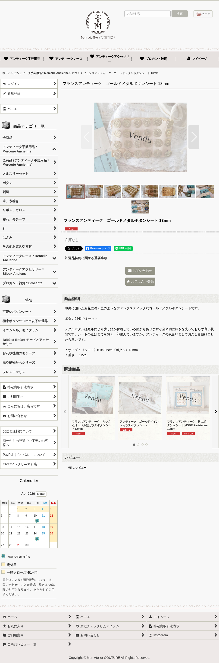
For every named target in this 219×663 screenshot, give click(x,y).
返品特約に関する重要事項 (86, 258)
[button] (86, 137)
